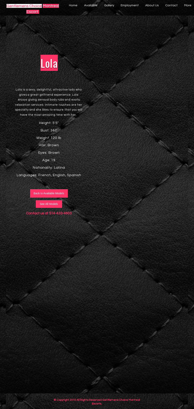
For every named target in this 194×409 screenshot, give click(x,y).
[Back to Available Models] (49, 193)
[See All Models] (49, 204)
